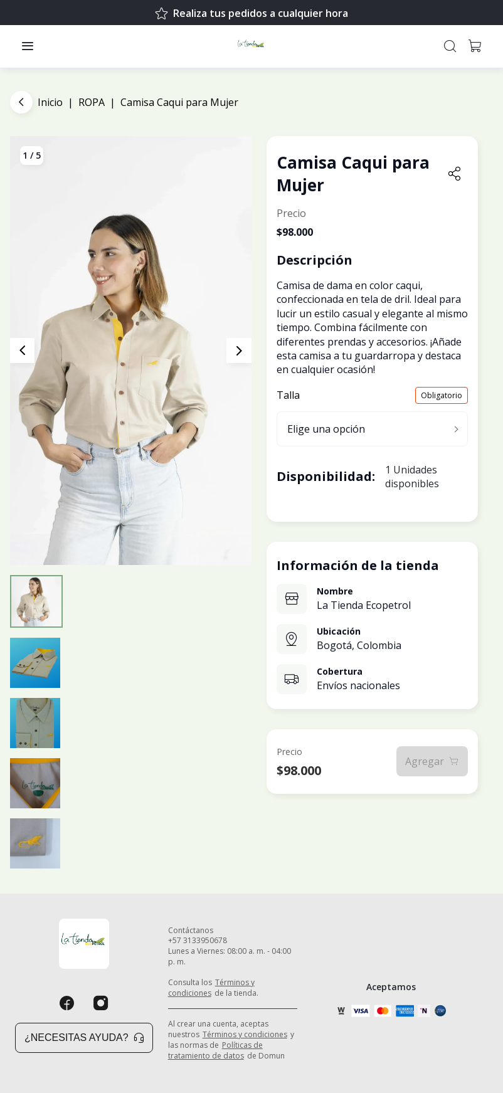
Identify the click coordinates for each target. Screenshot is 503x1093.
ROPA (91, 102)
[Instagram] (101, 1003)
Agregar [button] (432, 761)
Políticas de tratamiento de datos (215, 1050)
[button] (27, 46)
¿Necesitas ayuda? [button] (84, 1037)
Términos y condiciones (211, 987)
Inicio (50, 102)
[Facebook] (67, 1003)
